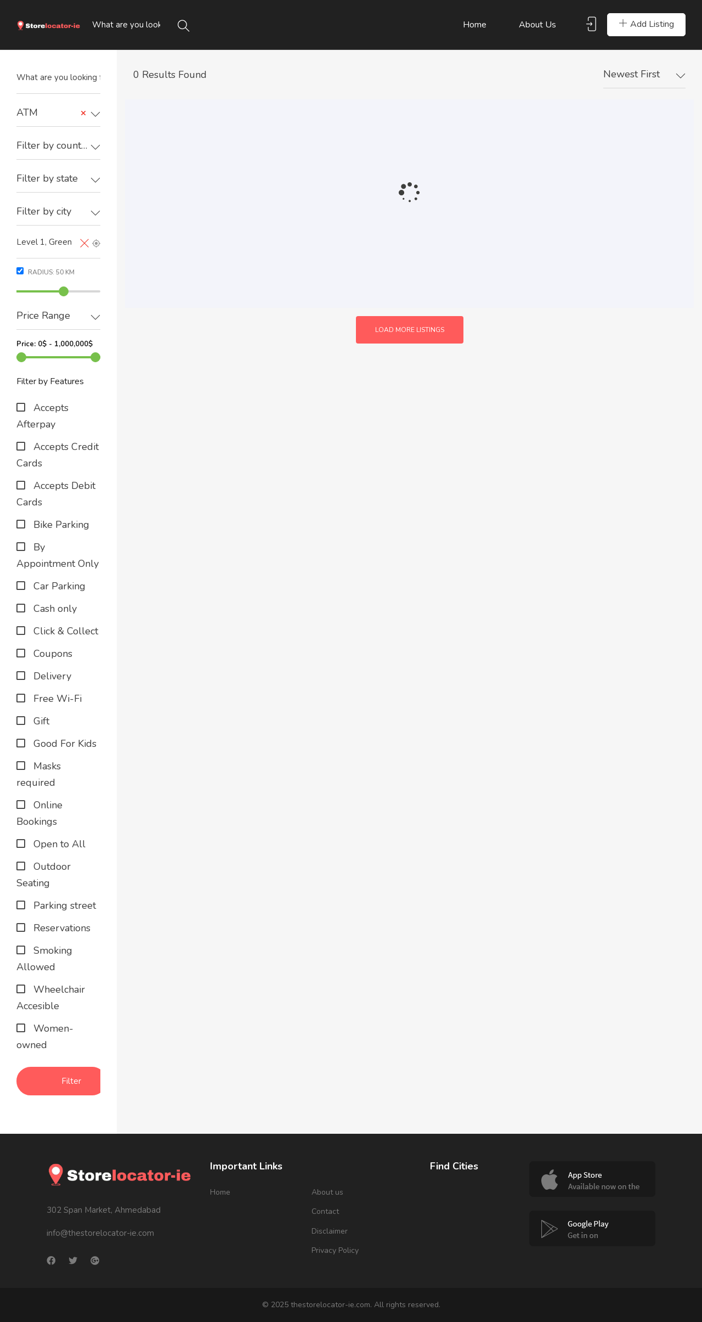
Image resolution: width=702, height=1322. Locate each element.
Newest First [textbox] (631, 74)
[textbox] (58, 145)
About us (537, 25)
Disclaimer (330, 1231)
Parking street (63, 905)
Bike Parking (60, 524)
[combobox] (58, 113)
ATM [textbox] (51, 112)
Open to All (58, 844)
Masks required (38, 774)
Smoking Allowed (44, 959)
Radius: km (45, 272)
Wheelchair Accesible (50, 997)
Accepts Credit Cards (57, 455)
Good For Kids (64, 743)
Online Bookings (39, 813)
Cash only (54, 608)
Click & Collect (64, 631)
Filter (71, 1081)
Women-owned (44, 1036)
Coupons (51, 653)
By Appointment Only (57, 555)
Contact (325, 1211)
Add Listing (646, 24)
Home (474, 25)
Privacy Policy (335, 1250)
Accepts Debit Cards (55, 494)
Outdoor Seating (43, 875)
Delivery (51, 676)
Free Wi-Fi (56, 698)
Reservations (60, 928)
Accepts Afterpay (42, 416)
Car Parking (58, 586)
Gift (40, 721)
